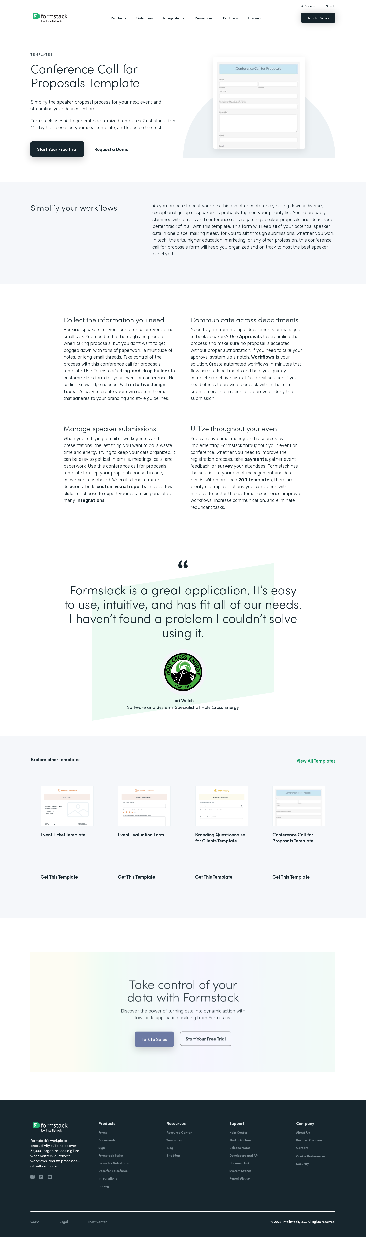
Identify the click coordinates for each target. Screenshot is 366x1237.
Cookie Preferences (310, 1156)
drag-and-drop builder (144, 371)
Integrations (174, 17)
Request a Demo (111, 149)
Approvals (250, 336)
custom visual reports (121, 487)
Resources (204, 17)
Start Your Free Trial (57, 149)
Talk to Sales (318, 17)
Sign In (331, 6)
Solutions (144, 17)
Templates (41, 54)
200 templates (255, 480)
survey (225, 466)
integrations (90, 500)
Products (118, 17)
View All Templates (316, 761)
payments (255, 459)
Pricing (254, 17)
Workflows (262, 357)
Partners (230, 17)
